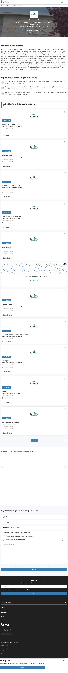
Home (1, 8)
